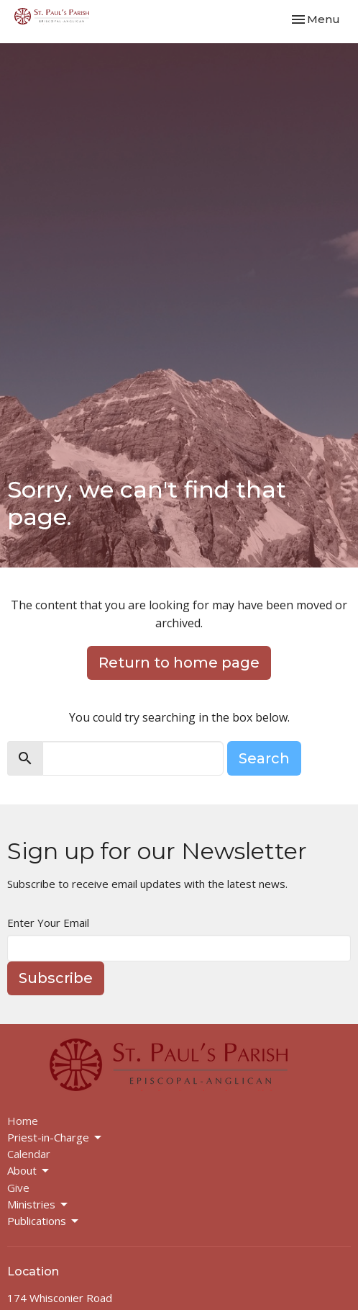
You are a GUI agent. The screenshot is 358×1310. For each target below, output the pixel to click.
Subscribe (56, 978)
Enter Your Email (48, 922)
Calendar (28, 1154)
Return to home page (179, 662)
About (29, 1170)
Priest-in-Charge (55, 1137)
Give (18, 1187)
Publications (44, 1221)
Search (264, 758)
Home (22, 1120)
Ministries (38, 1204)
